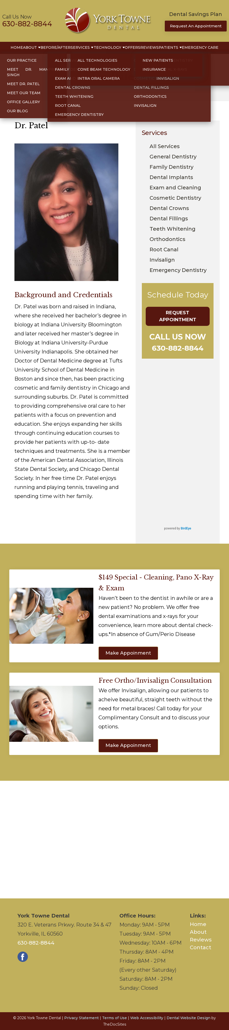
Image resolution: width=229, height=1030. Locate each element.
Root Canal (164, 249)
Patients (168, 47)
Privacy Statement (81, 1018)
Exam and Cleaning (175, 187)
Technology (107, 47)
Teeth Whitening (172, 229)
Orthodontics (167, 239)
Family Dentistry (171, 167)
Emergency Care (200, 47)
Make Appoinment (128, 653)
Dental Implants (171, 177)
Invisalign (162, 260)
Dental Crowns (169, 208)
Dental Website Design (188, 1018)
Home (17, 47)
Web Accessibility (146, 1018)
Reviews (149, 47)
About (30, 47)
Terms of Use (114, 1018)
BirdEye (186, 528)
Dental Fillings (169, 218)
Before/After (55, 47)
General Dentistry (173, 157)
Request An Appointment (196, 25)
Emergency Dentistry (178, 270)
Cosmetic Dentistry (175, 198)
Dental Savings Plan (195, 14)
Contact (200, 947)
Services (80, 47)
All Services (165, 146)
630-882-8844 (27, 24)
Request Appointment (177, 316)
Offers (132, 47)
